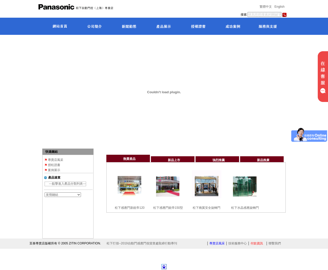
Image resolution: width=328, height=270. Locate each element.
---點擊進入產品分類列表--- (67, 183)
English (279, 6)
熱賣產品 (129, 159)
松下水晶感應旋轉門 (245, 208)
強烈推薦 (218, 160)
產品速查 (54, 177)
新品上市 (174, 160)
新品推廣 (263, 160)
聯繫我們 (275, 243)
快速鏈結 (51, 151)
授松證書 (54, 165)
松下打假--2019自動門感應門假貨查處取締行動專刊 (142, 243)
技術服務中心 (237, 243)
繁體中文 (266, 6)
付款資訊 (257, 243)
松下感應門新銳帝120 (130, 208)
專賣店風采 (55, 160)
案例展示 (54, 170)
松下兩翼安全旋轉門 (206, 208)
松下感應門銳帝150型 (168, 208)
